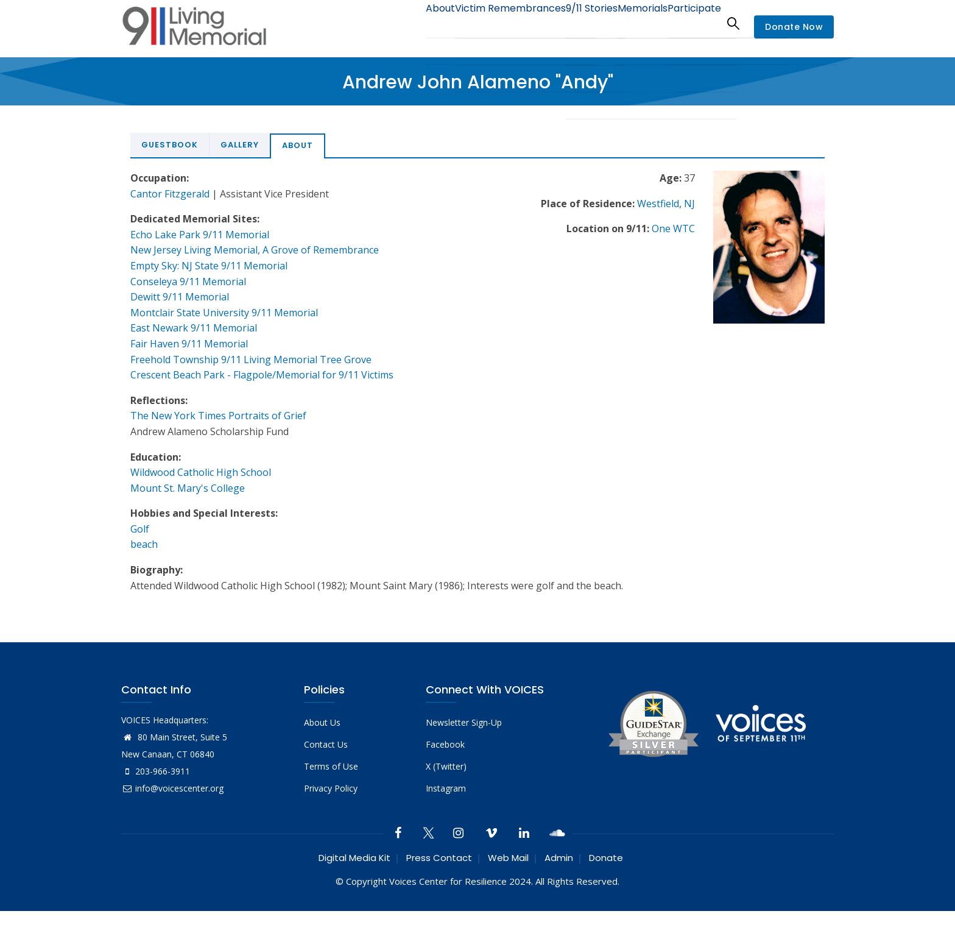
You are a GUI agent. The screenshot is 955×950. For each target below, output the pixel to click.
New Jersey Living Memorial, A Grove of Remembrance (254, 250)
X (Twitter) (446, 766)
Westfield (658, 203)
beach (144, 544)
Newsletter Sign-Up (464, 722)
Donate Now (794, 27)
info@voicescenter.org (172, 788)
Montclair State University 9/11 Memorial (224, 312)
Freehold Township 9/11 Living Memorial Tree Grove (251, 359)
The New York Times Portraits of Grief (218, 415)
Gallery (239, 145)
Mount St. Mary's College (187, 488)
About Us (322, 722)
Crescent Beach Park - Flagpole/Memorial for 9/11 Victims (261, 374)
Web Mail (508, 857)
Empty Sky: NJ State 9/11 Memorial (208, 265)
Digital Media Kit (354, 857)
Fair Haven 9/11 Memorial (189, 343)
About (401, 22)
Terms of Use (331, 766)
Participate (689, 22)
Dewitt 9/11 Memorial (179, 296)
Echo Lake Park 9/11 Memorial (199, 234)
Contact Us (326, 744)
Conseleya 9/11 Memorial (188, 281)
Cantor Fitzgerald (170, 193)
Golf (139, 529)
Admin (558, 857)
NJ (689, 203)
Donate (606, 857)
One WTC (673, 228)
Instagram (446, 788)
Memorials (629, 22)
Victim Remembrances (480, 22)
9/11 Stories (569, 22)
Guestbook (169, 145)
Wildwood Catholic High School (200, 472)
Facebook (445, 744)
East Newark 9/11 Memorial (193, 328)
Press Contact (439, 857)
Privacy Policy (331, 788)
